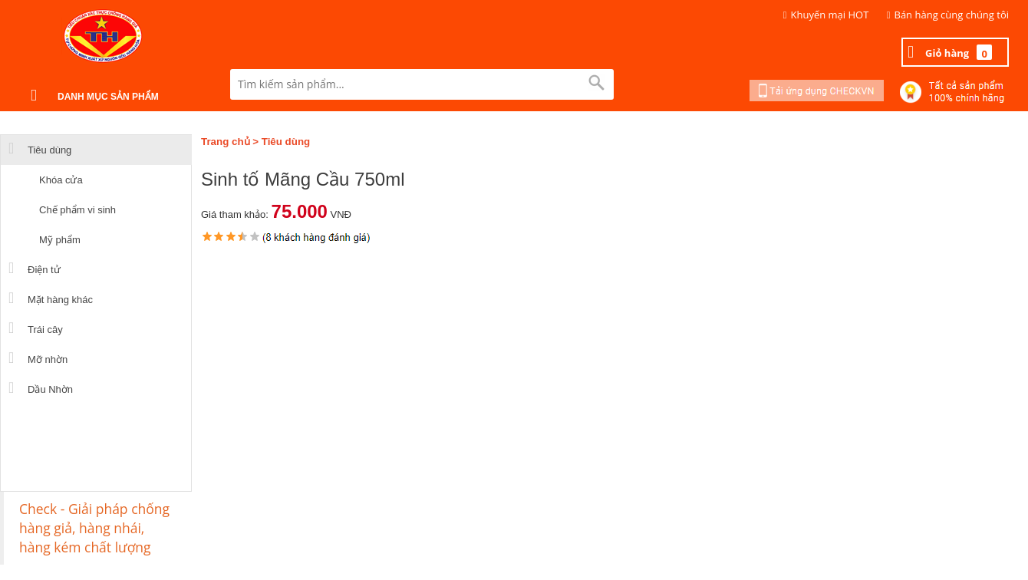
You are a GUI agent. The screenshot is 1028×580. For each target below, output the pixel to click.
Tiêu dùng (286, 141)
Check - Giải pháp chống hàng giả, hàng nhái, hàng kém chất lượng (94, 527)
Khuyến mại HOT (830, 14)
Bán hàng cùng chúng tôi (952, 14)
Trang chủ (225, 141)
